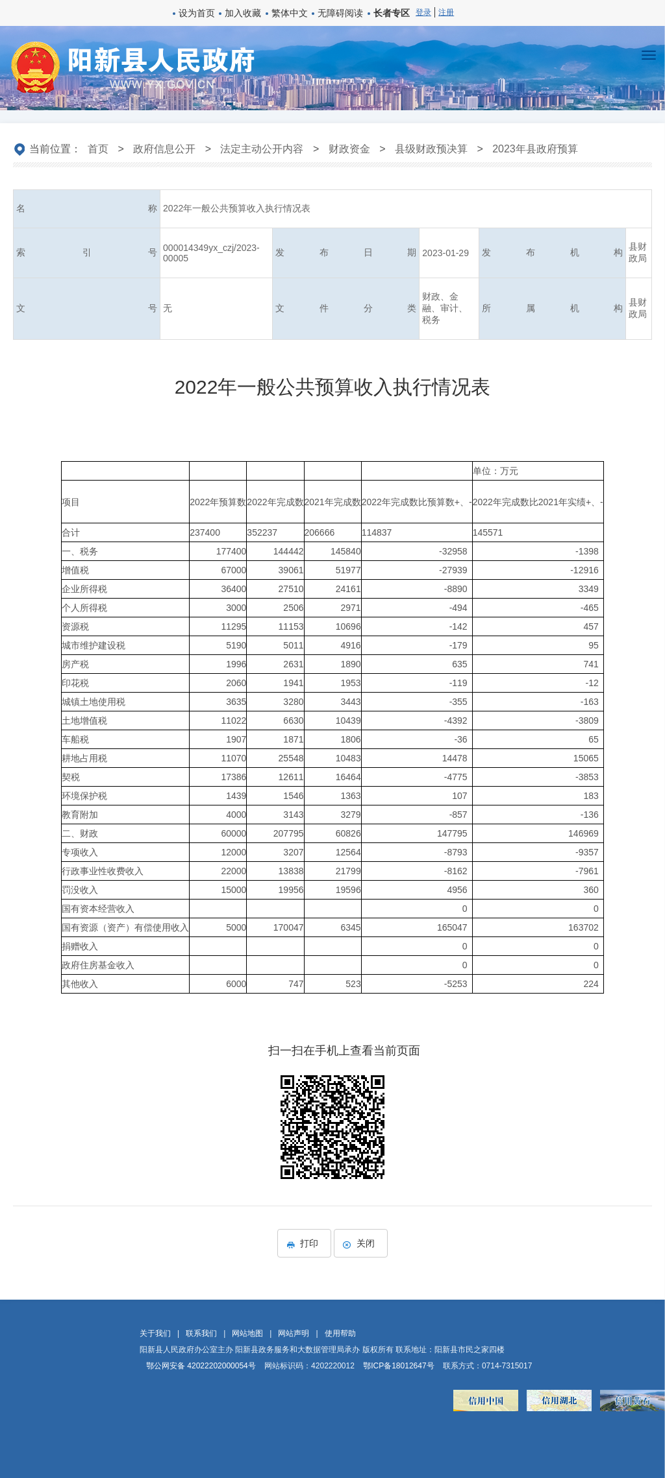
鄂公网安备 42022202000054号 (201, 1365)
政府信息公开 (164, 148)
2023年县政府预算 (535, 148)
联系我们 (201, 1333)
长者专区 (391, 13)
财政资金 (349, 148)
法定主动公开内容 (261, 148)
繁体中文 (289, 13)
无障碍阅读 (340, 13)
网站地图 (247, 1333)
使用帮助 (340, 1333)
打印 (304, 1243)
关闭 (360, 1243)
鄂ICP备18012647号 (398, 1365)
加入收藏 (243, 13)
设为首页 (197, 13)
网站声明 (293, 1333)
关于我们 (155, 1333)
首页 (98, 148)
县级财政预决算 (431, 148)
